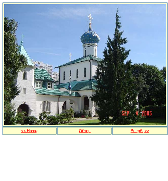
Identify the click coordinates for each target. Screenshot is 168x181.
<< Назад (29, 131)
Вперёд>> (140, 131)
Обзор (85, 131)
